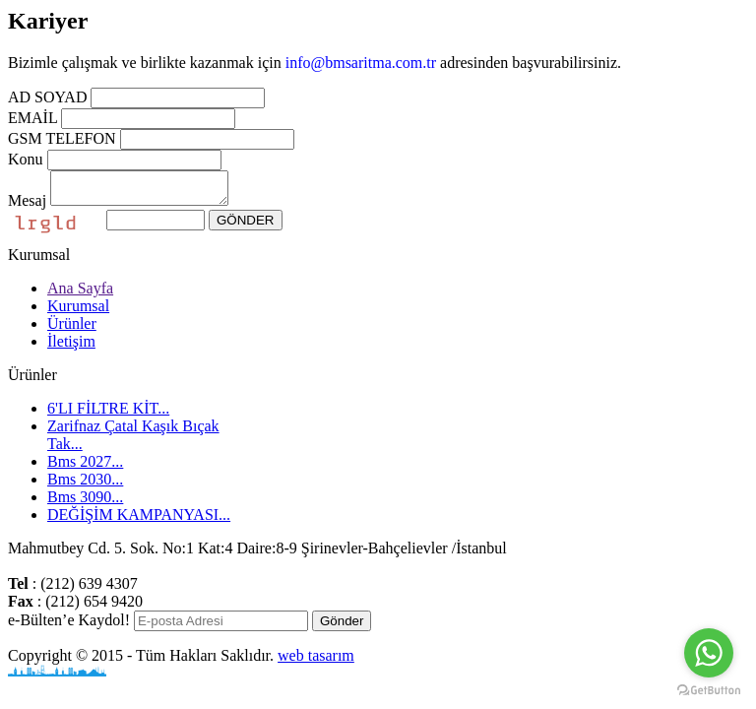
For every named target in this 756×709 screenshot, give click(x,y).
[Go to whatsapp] (708, 652)
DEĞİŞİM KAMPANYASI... (138, 520)
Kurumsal (78, 311)
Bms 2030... (85, 485)
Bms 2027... (85, 467)
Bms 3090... (85, 502)
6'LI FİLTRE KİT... (108, 414)
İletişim (71, 347)
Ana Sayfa (80, 294)
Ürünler (71, 329)
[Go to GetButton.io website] (708, 689)
